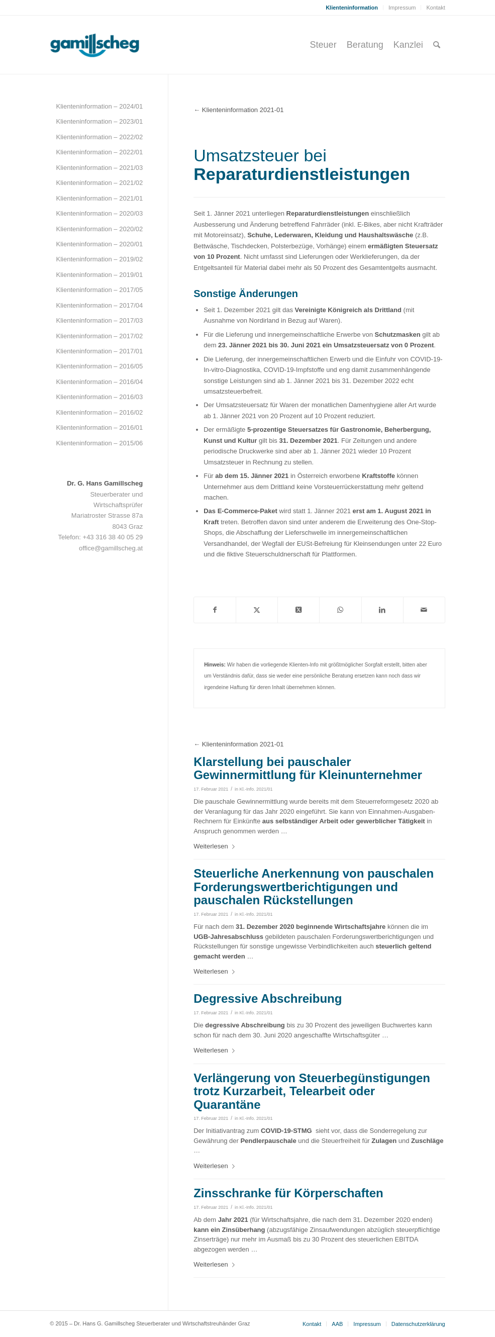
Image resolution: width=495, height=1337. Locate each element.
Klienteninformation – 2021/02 (99, 182)
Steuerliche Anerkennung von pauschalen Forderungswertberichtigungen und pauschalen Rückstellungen (313, 887)
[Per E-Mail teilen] (424, 610)
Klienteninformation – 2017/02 (99, 336)
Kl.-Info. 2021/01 (256, 789)
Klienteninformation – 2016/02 (99, 412)
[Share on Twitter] (298, 610)
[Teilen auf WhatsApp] (340, 610)
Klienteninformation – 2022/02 (99, 137)
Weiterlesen (215, 846)
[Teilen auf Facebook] (215, 610)
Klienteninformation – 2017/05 (99, 290)
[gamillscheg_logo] (113, 45)
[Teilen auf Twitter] (256, 610)
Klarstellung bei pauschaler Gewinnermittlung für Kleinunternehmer (307, 768)
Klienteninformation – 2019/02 (99, 259)
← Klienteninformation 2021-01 (238, 110)
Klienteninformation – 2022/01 (99, 152)
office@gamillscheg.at (111, 548)
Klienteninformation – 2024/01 (99, 106)
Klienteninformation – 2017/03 (99, 320)
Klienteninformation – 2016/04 (99, 382)
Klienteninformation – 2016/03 (99, 397)
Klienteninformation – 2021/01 (99, 198)
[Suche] (436, 45)
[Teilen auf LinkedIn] (382, 610)
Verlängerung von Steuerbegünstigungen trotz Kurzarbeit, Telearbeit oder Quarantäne (311, 1091)
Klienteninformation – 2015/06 (99, 443)
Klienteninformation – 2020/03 (99, 213)
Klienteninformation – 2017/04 (99, 305)
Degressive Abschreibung (267, 998)
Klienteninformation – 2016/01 (99, 427)
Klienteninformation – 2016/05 (99, 366)
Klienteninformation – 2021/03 (99, 167)
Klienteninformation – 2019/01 (99, 274)
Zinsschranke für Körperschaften (288, 1193)
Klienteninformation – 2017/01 (99, 351)
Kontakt (435, 8)
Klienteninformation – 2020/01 (99, 244)
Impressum (402, 8)
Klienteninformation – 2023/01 (99, 121)
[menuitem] (352, 7)
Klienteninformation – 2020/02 (99, 229)
